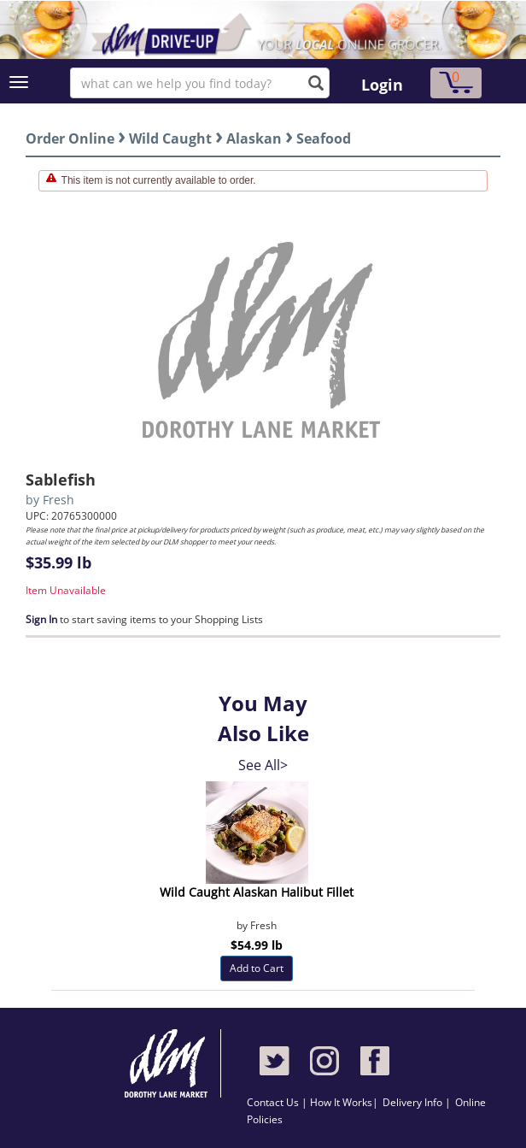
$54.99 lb (257, 945)
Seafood (323, 138)
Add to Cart (256, 968)
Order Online (70, 138)
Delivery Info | (417, 1102)
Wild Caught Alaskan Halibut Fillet (257, 892)
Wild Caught (170, 138)
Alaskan (254, 138)
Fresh (58, 500)
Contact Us (274, 1102)
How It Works (341, 1102)
